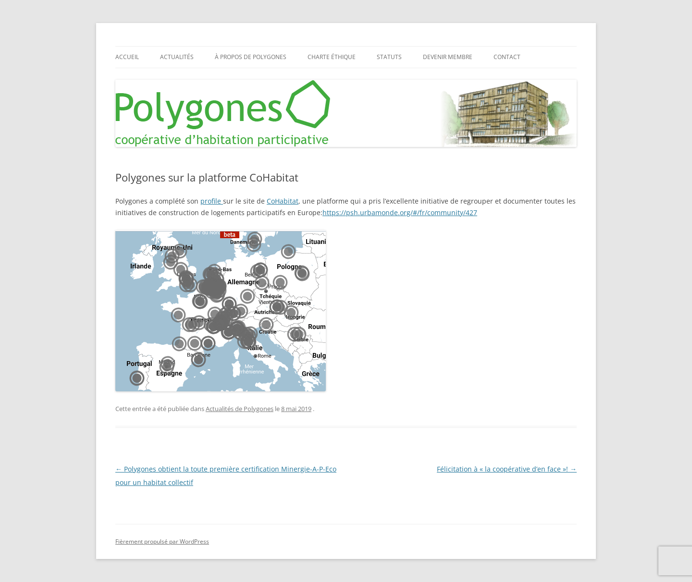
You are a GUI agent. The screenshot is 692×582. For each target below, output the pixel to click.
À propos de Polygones (250, 57)
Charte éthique (332, 57)
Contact (507, 57)
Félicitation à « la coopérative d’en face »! (507, 468)
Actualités (177, 57)
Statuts (389, 57)
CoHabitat (282, 201)
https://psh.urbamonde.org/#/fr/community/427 (399, 212)
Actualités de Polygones (239, 408)
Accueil (127, 57)
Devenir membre (447, 57)
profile (211, 201)
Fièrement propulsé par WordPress (162, 541)
